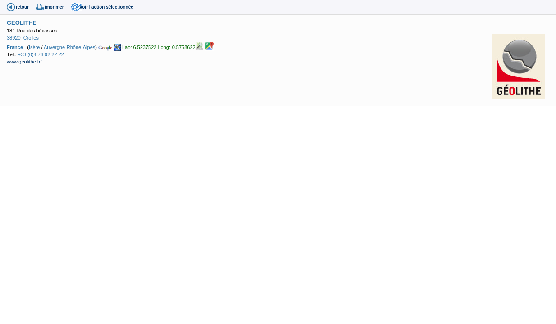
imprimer (54, 6)
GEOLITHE (21, 22)
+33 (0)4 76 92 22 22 (41, 54)
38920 (14, 37)
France (15, 47)
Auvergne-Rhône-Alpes (69, 47)
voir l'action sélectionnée (106, 6)
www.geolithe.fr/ (24, 61)
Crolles (31, 37)
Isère (34, 47)
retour (22, 6)
